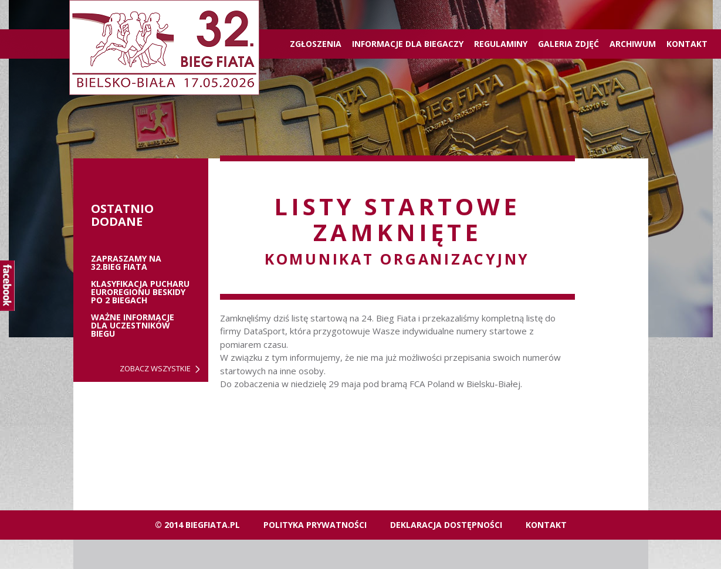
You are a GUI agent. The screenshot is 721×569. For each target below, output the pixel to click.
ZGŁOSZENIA (315, 43)
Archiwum (633, 43)
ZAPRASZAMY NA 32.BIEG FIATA (126, 263)
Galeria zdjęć (568, 43)
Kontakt (687, 43)
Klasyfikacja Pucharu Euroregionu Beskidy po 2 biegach (140, 292)
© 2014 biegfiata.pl (197, 524)
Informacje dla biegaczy (407, 43)
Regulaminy (500, 43)
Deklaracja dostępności (446, 524)
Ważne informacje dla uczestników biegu (132, 325)
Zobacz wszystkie (155, 368)
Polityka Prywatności (315, 524)
